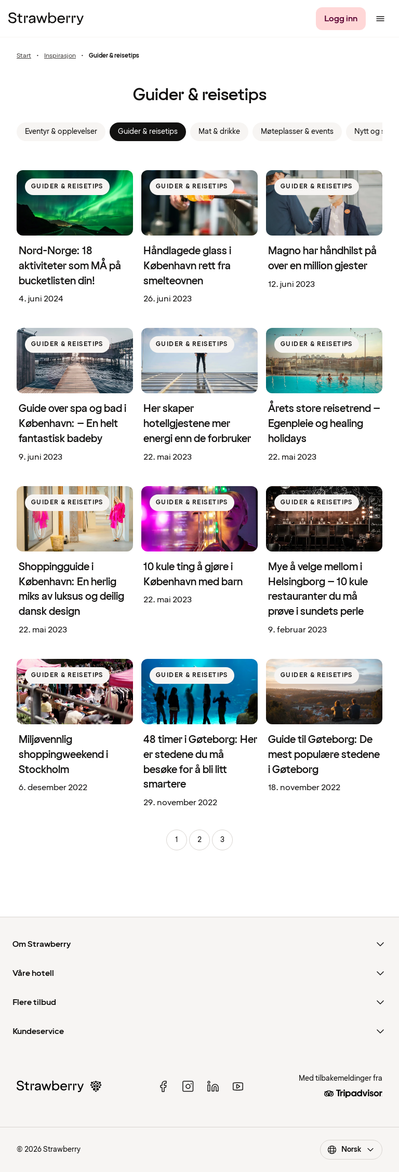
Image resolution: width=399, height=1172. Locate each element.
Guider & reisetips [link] (148, 131)
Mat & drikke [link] (219, 131)
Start (24, 56)
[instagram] (188, 1086)
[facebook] (163, 1086)
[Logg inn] (341, 18)
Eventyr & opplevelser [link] (61, 131)
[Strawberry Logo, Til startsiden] (46, 18)
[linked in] (213, 1086)
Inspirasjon (60, 56)
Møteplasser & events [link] (297, 131)
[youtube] (238, 1086)
